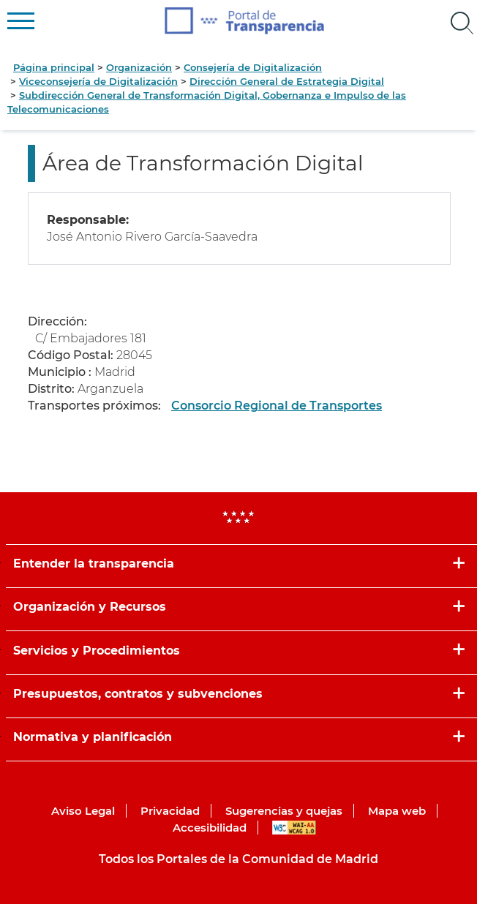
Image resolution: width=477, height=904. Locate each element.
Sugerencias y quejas (283, 811)
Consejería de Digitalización (253, 67)
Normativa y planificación (92, 737)
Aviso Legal (83, 811)
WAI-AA (294, 828)
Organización (139, 67)
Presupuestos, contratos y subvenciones (138, 694)
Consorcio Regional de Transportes (276, 406)
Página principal (53, 67)
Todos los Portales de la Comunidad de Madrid (238, 859)
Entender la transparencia (93, 563)
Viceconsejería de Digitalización (98, 81)
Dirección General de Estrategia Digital (286, 81)
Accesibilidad (210, 828)
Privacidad (170, 811)
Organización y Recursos (89, 607)
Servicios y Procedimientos (96, 651)
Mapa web (397, 811)
